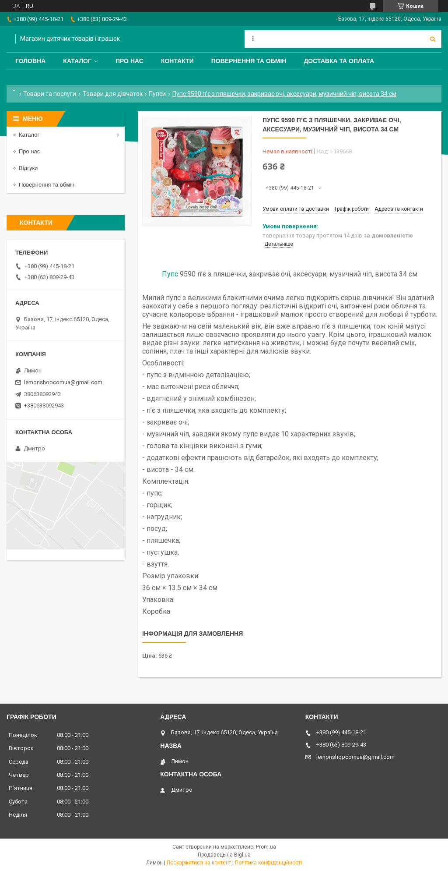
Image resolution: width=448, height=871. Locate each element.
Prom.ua (266, 847)
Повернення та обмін (249, 60)
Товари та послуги (49, 93)
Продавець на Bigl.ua (224, 855)
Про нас (130, 60)
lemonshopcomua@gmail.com (63, 382)
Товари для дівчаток (113, 93)
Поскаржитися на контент (199, 863)
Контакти (177, 60)
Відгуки (28, 168)
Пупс (170, 274)
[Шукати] (432, 39)
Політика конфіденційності (268, 863)
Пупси (157, 93)
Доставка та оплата (339, 60)
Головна (30, 60)
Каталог (77, 60)
